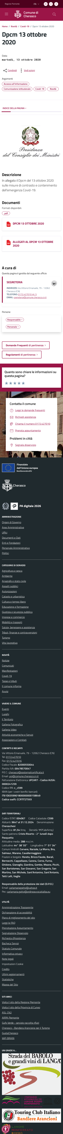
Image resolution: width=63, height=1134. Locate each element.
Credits (5, 969)
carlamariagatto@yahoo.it (23, 888)
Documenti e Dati (11, 538)
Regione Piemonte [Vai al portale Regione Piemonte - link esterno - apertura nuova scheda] (12, 3)
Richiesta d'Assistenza (14, 938)
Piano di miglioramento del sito (18, 918)
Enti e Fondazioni (11, 543)
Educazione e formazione (15, 607)
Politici (5, 553)
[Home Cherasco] (30, 14)
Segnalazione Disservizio (15, 933)
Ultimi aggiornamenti (13, 974)
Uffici (4, 532)
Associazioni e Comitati (14, 740)
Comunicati (8, 666)
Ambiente (7, 576)
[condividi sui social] (9, 70)
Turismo (6, 638)
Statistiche (8, 979)
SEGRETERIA (14, 282)
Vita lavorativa (9, 643)
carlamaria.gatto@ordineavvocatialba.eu (28, 892)
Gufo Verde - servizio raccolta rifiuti (20, 1023)
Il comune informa (11, 686)
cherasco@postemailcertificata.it (26, 772)
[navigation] (6, 14)
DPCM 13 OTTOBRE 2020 (28, 223)
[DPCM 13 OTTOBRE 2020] (8, 224)
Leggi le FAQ (8, 923)
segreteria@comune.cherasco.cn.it (30, 297)
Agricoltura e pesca (12, 571)
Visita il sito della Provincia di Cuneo (21, 1007)
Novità (14, 26)
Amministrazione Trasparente (17, 907)
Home (5, 26)
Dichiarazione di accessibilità (17, 912)
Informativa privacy (12, 954)
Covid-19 (24, 26)
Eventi (5, 709)
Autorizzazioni (9, 591)
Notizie (5, 660)
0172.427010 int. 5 (27, 294)
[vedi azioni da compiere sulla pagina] (27, 70)
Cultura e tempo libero (14, 602)
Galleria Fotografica (12, 724)
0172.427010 (13, 757)
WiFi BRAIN (8, 1038)
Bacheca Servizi (10, 943)
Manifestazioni (10, 671)
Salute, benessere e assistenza (18, 627)
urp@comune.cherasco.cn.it (24, 776)
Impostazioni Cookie (12, 964)
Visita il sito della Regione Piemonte (21, 1002)
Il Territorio (7, 719)
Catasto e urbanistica (13, 596)
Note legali (8, 959)
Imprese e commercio (13, 617)
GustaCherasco (10, 1033)
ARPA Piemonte (10, 1018)
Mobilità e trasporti (12, 622)
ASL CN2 (7, 1012)
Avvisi (5, 691)
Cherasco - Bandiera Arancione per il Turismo (26, 1028)
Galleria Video (9, 730)
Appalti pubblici (10, 586)
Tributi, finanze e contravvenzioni (19, 632)
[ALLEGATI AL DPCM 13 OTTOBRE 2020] (8, 242)
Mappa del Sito (10, 984)
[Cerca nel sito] (54, 14)
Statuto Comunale (12, 948)
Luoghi (5, 714)
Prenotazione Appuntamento (17, 928)
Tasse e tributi (9, 681)
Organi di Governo (11, 522)
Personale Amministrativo (16, 548)
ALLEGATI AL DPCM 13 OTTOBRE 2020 (33, 244)
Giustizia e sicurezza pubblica (17, 612)
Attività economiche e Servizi (17, 735)
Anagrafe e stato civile (14, 581)
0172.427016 (14, 761)
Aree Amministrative (13, 527)
